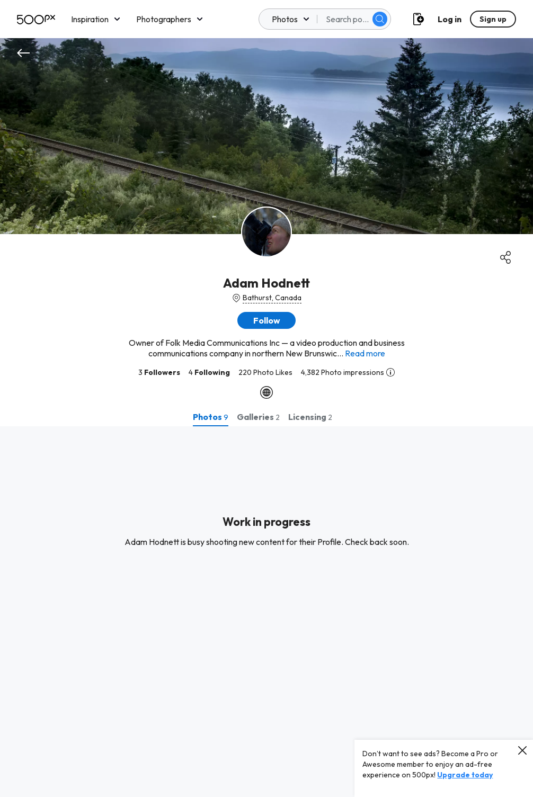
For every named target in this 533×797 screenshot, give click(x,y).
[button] (266, 320)
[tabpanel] (266, 611)
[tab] (211, 416)
